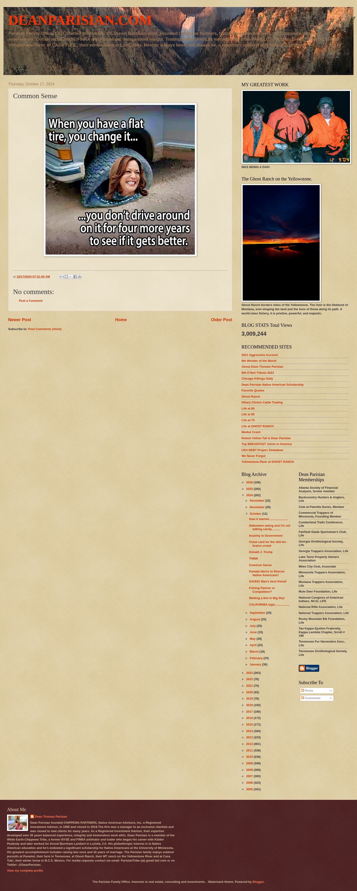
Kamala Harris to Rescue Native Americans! (266, 573)
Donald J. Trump (261, 552)
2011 (250, 750)
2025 (250, 489)
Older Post (221, 319)
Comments (310, 698)
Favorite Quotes (253, 390)
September (258, 612)
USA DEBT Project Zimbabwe (262, 450)
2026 (250, 482)
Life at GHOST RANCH (257, 426)
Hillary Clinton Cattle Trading (262, 402)
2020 (250, 692)
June (254, 632)
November (257, 507)
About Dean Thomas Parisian (262, 366)
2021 (250, 685)
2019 (250, 698)
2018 (250, 705)
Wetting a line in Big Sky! (267, 598)
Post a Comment (31, 300)
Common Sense (260, 565)
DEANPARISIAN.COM (80, 20)
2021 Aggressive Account (260, 355)
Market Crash (251, 432)
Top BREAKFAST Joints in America (267, 444)
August (255, 619)
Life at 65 (248, 414)
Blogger (258, 882)
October (256, 513)
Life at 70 (248, 420)
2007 (250, 776)
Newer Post (19, 319)
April (253, 645)
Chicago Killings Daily (257, 378)
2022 (250, 679)
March (254, 651)
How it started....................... (268, 519)
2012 (250, 744)
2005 (250, 789)
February (256, 658)
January (256, 664)
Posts (307, 690)
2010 (250, 756)
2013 (250, 737)
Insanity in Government (265, 535)
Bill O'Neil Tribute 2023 (258, 372)
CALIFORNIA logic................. (269, 604)
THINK (253, 558)
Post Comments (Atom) (45, 329)
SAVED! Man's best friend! (268, 581)
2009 (250, 763)
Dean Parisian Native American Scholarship (273, 384)
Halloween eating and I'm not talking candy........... (269, 527)
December (257, 500)
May (253, 638)
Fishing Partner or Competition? (262, 589)
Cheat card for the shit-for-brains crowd (268, 543)
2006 (250, 782)
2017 (250, 711)
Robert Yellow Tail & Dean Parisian (266, 438)
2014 (250, 731)
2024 (250, 495)
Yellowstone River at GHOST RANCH (268, 461)
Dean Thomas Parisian (51, 816)
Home (121, 319)
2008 (250, 770)
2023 (250, 673)
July (253, 626)
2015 (250, 724)
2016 (250, 718)
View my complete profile (25, 870)
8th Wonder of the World (259, 361)
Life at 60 (248, 408)
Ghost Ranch (251, 396)
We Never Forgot (254, 456)
